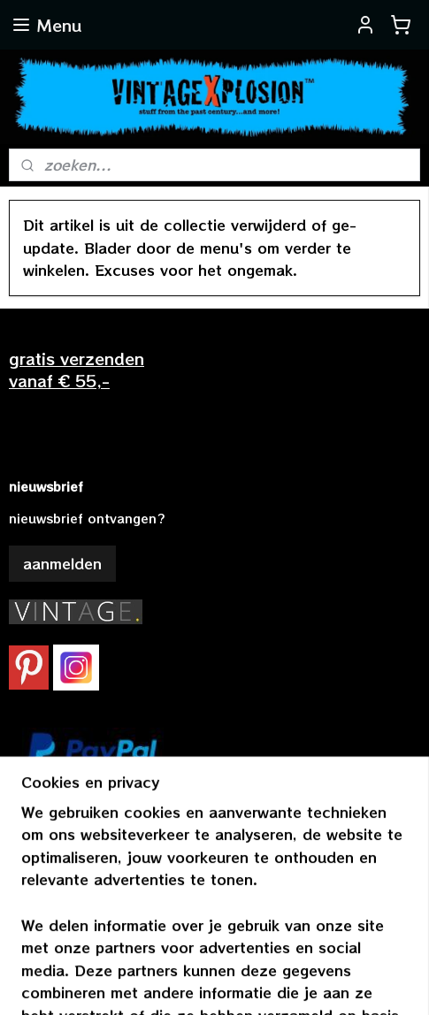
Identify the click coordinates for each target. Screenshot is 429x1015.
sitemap (206, 953)
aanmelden (62, 563)
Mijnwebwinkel (222, 982)
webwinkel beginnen (311, 953)
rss (243, 953)
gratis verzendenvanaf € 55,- (76, 369)
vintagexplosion (64, 851)
